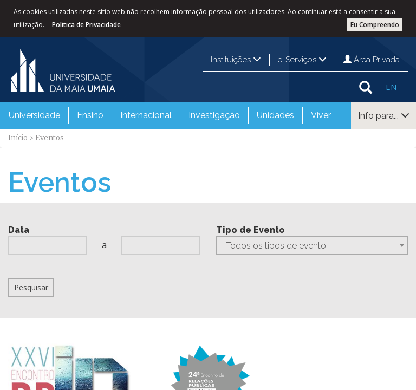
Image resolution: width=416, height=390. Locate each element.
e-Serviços (302, 59)
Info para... (384, 115)
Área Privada (371, 59)
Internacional (146, 115)
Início (18, 137)
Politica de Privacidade (86, 24)
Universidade (34, 115)
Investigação (214, 115)
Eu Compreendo (374, 24)
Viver (321, 115)
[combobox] (312, 245)
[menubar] (170, 115)
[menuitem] (34, 115)
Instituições (236, 59)
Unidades (275, 115)
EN (391, 86)
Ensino (90, 115)
